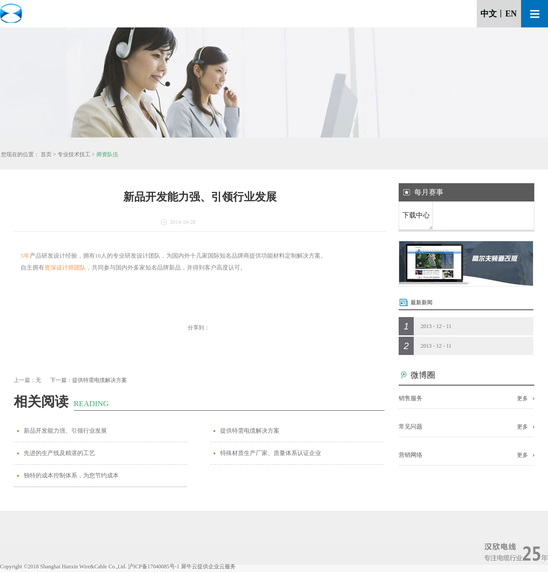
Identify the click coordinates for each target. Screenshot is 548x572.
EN (510, 13)
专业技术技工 (74, 154)
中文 (488, 13)
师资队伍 (107, 154)
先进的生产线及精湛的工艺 (59, 453)
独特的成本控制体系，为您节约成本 (71, 475)
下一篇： (88, 380)
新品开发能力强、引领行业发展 (65, 430)
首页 (46, 154)
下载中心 (416, 215)
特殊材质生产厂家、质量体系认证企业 (270, 453)
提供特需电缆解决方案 (249, 430)
